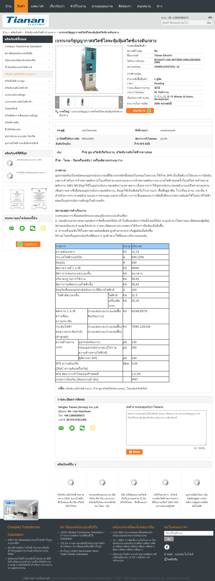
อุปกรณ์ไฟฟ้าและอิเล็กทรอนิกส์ (21, 143)
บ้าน (8, 6)
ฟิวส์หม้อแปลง (13, 129)
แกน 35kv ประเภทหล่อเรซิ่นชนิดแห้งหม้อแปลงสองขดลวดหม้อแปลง (132, 534)
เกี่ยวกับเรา (57, 6)
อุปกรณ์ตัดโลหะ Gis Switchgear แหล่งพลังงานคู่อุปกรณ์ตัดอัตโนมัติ (197, 500)
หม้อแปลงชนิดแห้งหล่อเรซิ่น (20, 60)
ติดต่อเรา (125, 6)
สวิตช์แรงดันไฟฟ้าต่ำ (16, 87)
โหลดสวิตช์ (11, 108)
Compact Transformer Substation (23, 46)
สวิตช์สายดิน (12, 122)
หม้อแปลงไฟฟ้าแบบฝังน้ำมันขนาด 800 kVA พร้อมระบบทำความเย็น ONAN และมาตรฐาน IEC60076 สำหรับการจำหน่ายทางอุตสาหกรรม (30, 563)
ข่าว (159, 6)
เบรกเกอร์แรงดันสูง (15, 94)
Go (209, 22)
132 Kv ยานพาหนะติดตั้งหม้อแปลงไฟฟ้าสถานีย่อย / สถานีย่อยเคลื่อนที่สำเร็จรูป (82, 545)
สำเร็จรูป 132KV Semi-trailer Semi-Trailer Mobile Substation (79, 553)
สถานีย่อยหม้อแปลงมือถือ (18, 53)
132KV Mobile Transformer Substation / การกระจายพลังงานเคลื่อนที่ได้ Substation (82, 535)
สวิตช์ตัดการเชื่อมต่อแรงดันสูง (21, 115)
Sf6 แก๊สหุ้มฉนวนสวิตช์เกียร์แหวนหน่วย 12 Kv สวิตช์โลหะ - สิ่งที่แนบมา (133, 498)
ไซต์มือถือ (170, 559)
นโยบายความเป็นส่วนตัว (37, 578)
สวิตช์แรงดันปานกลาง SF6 (29, 160)
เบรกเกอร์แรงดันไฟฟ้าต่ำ (18, 101)
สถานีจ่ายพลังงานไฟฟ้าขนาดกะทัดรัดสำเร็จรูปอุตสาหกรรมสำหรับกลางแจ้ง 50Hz (28, 550)
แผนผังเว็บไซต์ (183, 554)
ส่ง (168, 539)
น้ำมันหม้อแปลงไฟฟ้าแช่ (18, 67)
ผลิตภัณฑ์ (16, 32)
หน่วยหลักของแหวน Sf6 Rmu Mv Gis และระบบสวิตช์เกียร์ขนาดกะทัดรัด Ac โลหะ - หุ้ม (102, 500)
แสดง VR (37, 6)
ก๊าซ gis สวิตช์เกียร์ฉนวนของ (109, 388)
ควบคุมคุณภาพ (102, 6)
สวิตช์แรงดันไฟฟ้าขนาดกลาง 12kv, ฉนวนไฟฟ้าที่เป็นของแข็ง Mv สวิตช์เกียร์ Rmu (70, 500)
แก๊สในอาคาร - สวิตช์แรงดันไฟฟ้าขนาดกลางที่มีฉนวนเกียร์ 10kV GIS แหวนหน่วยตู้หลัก (165, 500)
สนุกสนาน (144, 6)
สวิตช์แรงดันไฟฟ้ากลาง (79, 388)
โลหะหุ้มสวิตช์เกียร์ (137, 388)
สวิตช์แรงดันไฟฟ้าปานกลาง (40, 32)
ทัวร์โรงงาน (78, 6)
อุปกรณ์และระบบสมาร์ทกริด (20, 136)
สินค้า (21, 6)
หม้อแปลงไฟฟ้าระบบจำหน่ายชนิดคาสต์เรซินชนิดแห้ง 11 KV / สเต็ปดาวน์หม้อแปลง (135, 557)
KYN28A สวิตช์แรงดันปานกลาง (31, 172)
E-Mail (168, 554)
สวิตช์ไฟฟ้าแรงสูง (15, 81)
